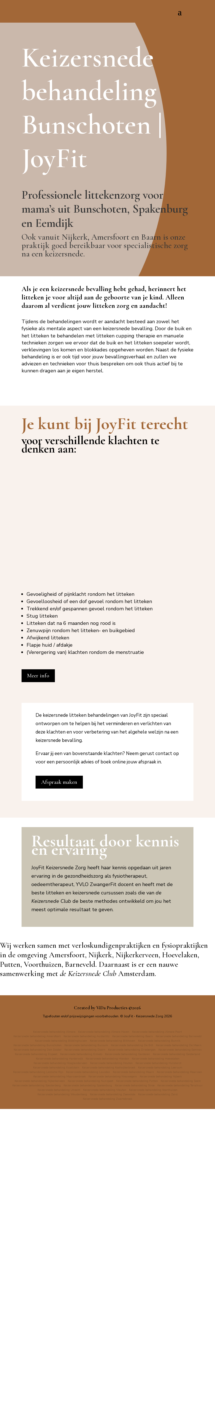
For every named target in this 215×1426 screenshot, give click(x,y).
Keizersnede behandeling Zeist (76, 1415)
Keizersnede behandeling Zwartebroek (133, 1415)
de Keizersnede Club (88, 1281)
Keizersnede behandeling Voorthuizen (46, 1411)
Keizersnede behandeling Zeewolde (170, 1411)
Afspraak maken (59, 1090)
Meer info (38, 984)
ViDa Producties (111, 1316)
